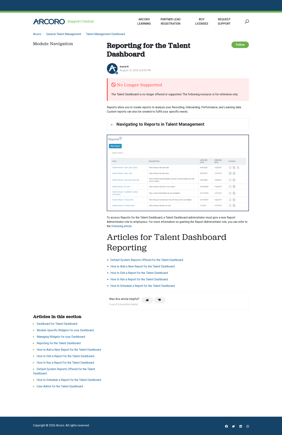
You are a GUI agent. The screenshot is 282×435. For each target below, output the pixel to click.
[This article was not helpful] (159, 300)
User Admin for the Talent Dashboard (60, 386)
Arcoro (37, 34)
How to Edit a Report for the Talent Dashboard (139, 273)
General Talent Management (63, 34)
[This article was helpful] (147, 300)
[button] (246, 21)
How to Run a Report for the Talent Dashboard (139, 279)
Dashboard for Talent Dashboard (57, 323)
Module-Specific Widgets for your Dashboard (65, 330)
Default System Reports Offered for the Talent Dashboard (146, 260)
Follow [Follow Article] (240, 44)
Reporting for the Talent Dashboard (59, 343)
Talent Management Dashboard (105, 34)
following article (122, 226)
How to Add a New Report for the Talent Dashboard (142, 266)
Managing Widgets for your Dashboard (61, 336)
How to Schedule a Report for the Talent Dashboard (142, 286)
